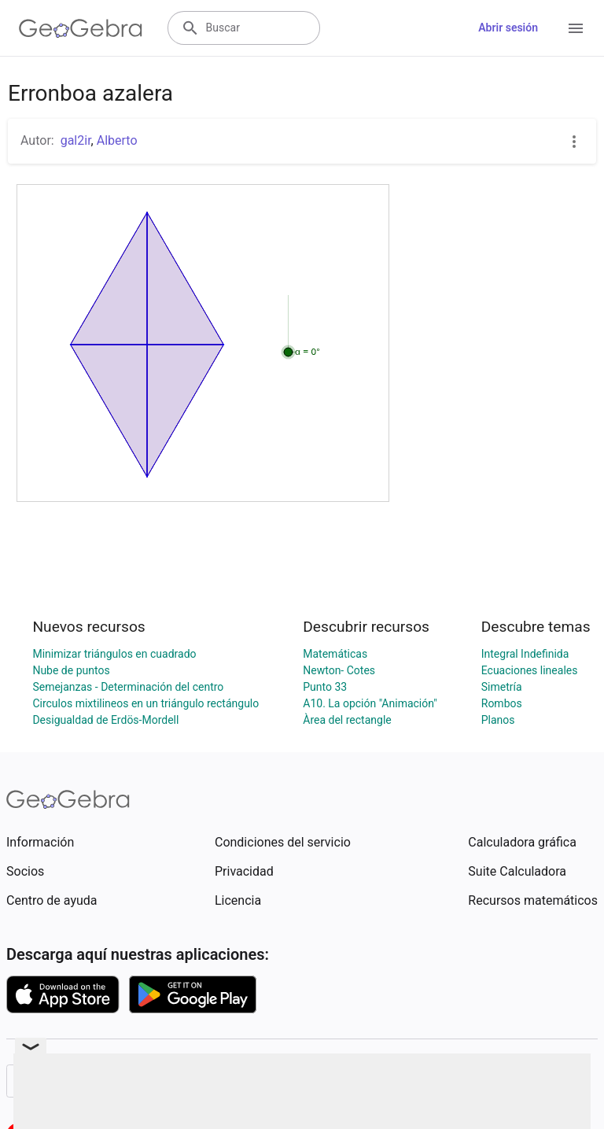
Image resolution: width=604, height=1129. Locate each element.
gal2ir (76, 140)
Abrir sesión (508, 27)
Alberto (117, 140)
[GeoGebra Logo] (80, 28)
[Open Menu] (575, 28)
